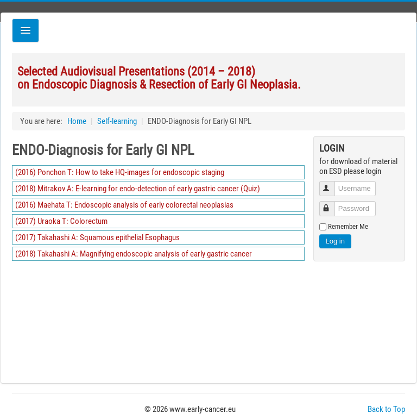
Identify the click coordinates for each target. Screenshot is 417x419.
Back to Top (386, 409)
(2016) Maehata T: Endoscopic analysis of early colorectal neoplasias (124, 205)
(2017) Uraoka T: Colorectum (61, 221)
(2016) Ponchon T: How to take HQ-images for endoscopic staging (119, 172)
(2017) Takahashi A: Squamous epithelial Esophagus (97, 237)
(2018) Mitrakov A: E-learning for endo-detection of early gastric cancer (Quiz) (137, 188)
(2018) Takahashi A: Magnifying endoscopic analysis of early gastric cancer (133, 254)
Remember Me (348, 226)
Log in (335, 241)
